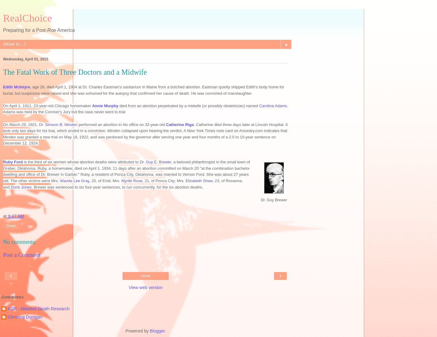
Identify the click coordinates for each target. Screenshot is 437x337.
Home (146, 276)
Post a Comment (22, 255)
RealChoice (27, 18)
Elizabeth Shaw (199, 181)
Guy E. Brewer (158, 162)
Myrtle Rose (131, 181)
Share (11, 226)
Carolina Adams (273, 106)
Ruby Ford (13, 162)
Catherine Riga (180, 124)
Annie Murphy (105, 106)
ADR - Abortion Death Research (38, 308)
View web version (146, 287)
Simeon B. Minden (61, 124)
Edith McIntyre (16, 87)
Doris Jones (21, 187)
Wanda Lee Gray (75, 181)
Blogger (157, 330)
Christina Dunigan (25, 317)
